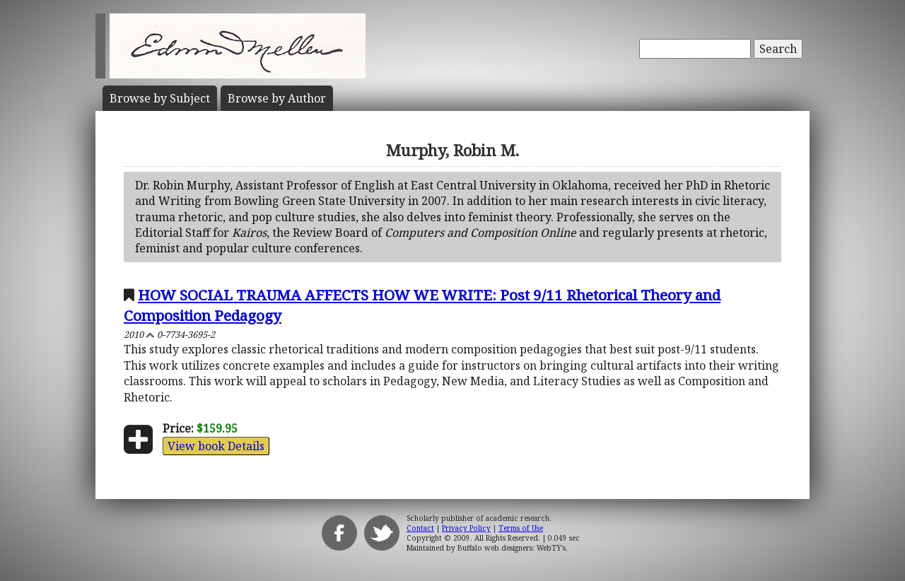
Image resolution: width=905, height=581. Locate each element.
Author (277, 98)
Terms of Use (520, 528)
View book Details (216, 446)
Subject (160, 98)
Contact (420, 528)
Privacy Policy (466, 528)
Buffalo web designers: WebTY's (511, 548)
